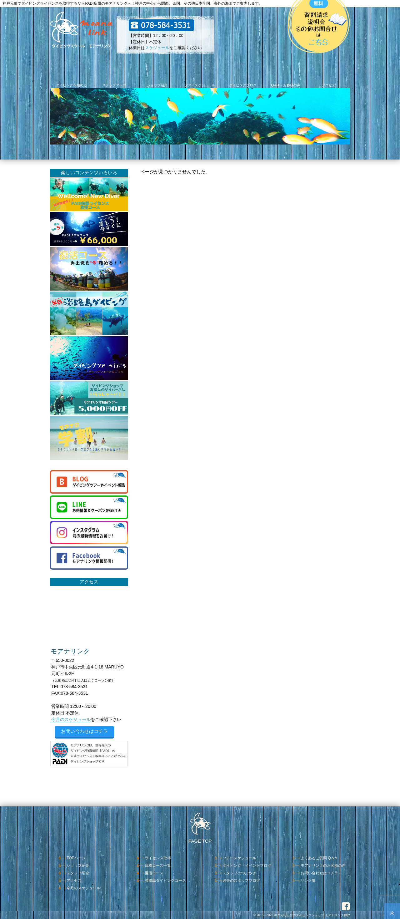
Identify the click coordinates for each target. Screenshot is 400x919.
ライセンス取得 (158, 858)
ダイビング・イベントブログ (246, 865)
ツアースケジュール (199, 85)
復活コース (154, 873)
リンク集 (308, 880)
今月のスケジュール (71, 719)
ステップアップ (114, 85)
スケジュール (157, 47)
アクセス (328, 85)
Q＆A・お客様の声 (285, 85)
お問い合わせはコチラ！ (321, 873)
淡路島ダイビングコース (165, 880)
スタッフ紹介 (78, 873)
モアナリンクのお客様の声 (323, 865)
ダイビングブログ (243, 85)
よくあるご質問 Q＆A (319, 858)
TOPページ (76, 858)
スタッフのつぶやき (239, 873)
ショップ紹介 (157, 85)
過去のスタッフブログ (241, 880)
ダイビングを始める (71, 85)
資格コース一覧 (158, 865)
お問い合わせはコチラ (84, 731)
